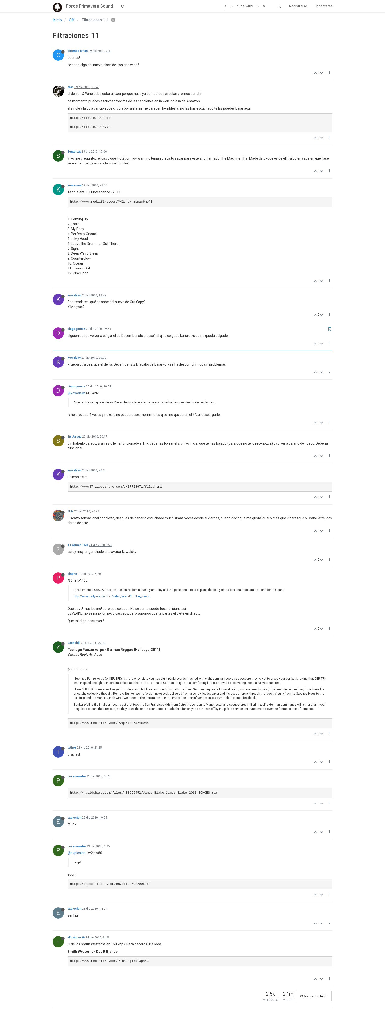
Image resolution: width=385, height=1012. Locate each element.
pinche (72, 574)
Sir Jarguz (75, 436)
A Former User (78, 545)
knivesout (75, 185)
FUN (70, 511)
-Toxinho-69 (76, 937)
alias (71, 87)
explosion (74, 817)
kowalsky (74, 295)
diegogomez (76, 329)
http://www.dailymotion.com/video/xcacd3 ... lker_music (112, 596)
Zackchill (74, 643)
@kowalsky (76, 393)
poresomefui (77, 776)
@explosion (76, 853)
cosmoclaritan (78, 51)
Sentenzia (74, 151)
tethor (72, 747)
